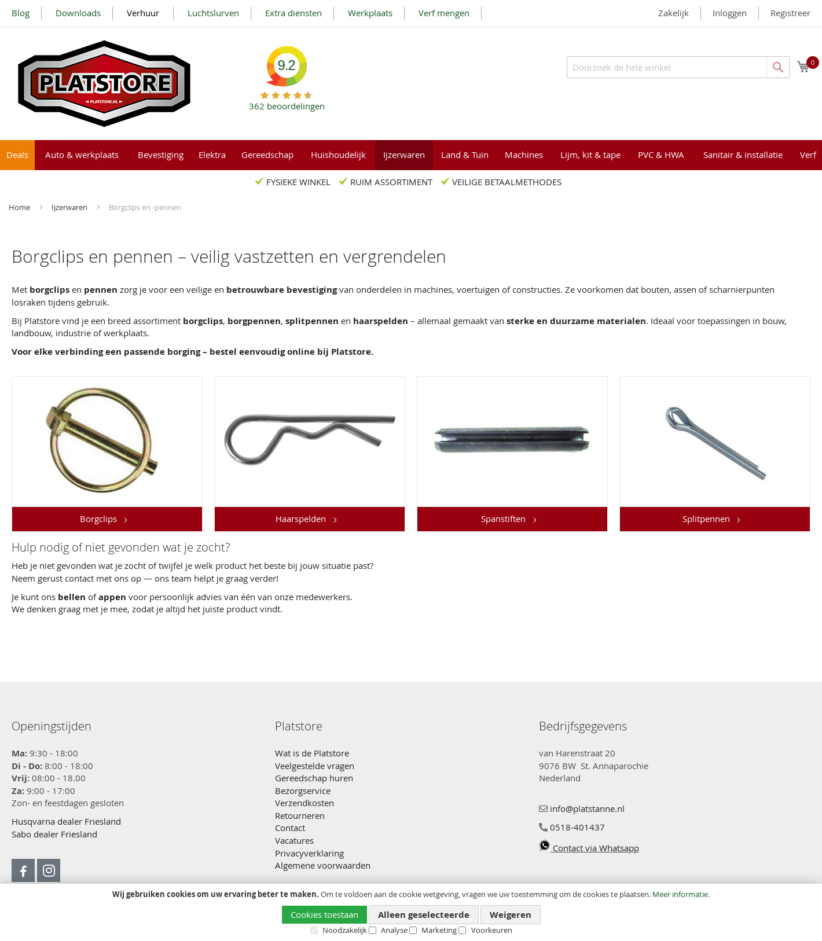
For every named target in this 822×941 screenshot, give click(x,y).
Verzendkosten (304, 802)
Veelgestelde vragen (314, 765)
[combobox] (678, 67)
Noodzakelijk (344, 930)
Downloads (78, 13)
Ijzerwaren (70, 207)
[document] (411, 912)
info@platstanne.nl (582, 808)
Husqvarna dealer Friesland (66, 821)
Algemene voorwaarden (322, 865)
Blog (21, 13)
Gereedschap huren (314, 778)
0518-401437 (572, 827)
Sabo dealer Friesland (54, 834)
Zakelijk (673, 13)
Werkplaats (370, 13)
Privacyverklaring (309, 853)
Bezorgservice (303, 790)
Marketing (439, 930)
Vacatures (294, 840)
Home (20, 207)
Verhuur (144, 13)
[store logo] (104, 83)
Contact (290, 827)
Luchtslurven (213, 13)
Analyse (394, 930)
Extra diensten (293, 13)
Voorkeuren (491, 930)
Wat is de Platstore (312, 753)
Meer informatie (680, 894)
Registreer (790, 13)
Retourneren (300, 815)
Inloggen (730, 13)
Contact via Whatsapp (589, 848)
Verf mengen (444, 13)
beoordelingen (287, 101)
